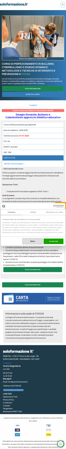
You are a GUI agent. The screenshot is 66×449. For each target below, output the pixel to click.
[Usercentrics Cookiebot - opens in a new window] (55, 206)
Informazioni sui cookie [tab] (54, 212)
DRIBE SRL (7, 356)
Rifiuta (32, 241)
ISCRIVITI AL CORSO (33, 94)
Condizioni (7, 403)
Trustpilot (33, 105)
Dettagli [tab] (33, 212)
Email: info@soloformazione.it (15, 382)
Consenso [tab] (11, 212)
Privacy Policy (8, 400)
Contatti (6, 405)
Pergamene (7, 408)
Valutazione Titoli (10, 397)
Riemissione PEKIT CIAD (12, 411)
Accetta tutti (53, 241)
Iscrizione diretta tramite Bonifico (13, 390)
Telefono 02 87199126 (12, 386)
